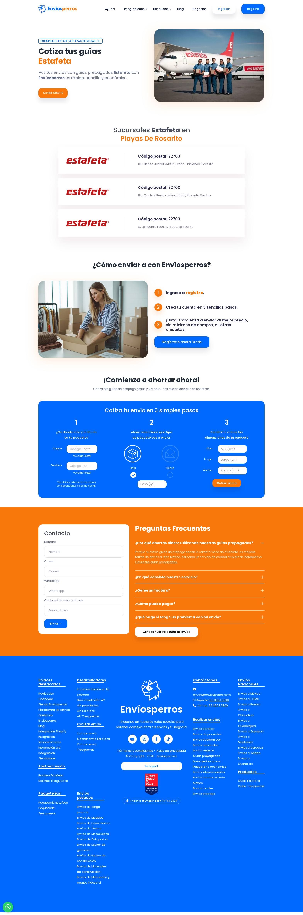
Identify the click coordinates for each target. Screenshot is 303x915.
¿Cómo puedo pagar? (199, 606)
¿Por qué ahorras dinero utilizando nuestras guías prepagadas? (199, 545)
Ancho (207, 473)
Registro (253, 9)
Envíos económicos (207, 742)
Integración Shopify (52, 734)
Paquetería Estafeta (53, 805)
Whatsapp (52, 583)
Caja (133, 470)
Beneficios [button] (161, 9)
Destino (56, 468)
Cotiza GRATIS (53, 93)
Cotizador (45, 701)
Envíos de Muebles (90, 820)
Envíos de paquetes (207, 737)
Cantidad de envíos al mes (63, 603)
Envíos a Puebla (249, 707)
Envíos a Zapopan (251, 734)
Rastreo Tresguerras (53, 783)
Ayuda (110, 9)
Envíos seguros (203, 753)
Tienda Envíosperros (52, 707)
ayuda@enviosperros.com (212, 697)
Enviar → (56, 626)
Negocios (199, 9)
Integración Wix (49, 750)
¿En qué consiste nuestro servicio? (199, 579)
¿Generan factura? (199, 592)
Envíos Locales (203, 791)
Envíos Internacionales (209, 775)
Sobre (170, 470)
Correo (49, 564)
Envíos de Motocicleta (93, 836)
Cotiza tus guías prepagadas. (156, 564)
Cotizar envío (86, 736)
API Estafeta (86, 713)
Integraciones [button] (134, 9)
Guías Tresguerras (251, 789)
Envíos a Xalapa (249, 755)
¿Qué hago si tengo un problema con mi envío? (199, 619)
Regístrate (46, 696)
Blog (180, 9)
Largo (208, 462)
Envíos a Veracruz (250, 750)
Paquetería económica (209, 769)
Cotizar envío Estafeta (93, 741)
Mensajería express (207, 764)
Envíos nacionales (205, 747)
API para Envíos (88, 708)
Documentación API (91, 703)
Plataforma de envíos (54, 712)
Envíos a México (249, 696)
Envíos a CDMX (248, 701)
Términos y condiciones (135, 753)
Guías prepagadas (206, 758)
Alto (209, 451)
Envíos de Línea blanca (93, 825)
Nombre (50, 544)
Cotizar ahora (227, 486)
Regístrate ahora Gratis (182, 344)
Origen (57, 451)
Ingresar (224, 9)
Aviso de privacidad (171, 753)
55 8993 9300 (219, 703)
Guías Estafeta (249, 783)
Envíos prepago (204, 796)
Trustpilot (151, 769)
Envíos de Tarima (89, 831)
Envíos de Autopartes (92, 842)
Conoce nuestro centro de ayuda (166, 634)
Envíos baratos (203, 731)
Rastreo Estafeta (50, 778)
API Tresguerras (88, 719)
